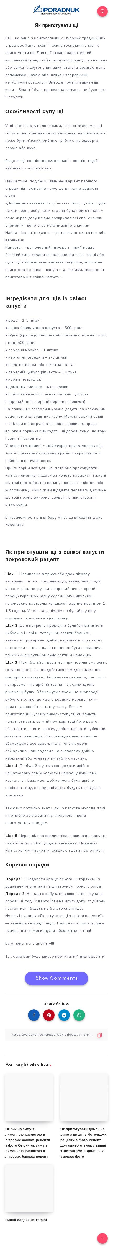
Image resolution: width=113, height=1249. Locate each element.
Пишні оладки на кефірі (26, 1220)
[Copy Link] (56, 1035)
